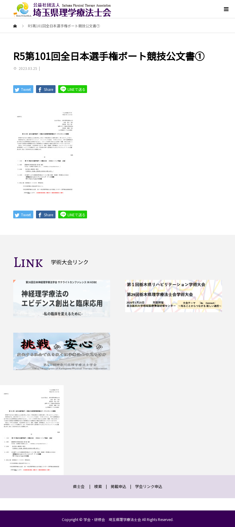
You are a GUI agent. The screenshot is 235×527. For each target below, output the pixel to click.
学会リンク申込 (148, 486)
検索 (98, 486)
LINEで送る (73, 88)
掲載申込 (118, 486)
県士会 (79, 486)
